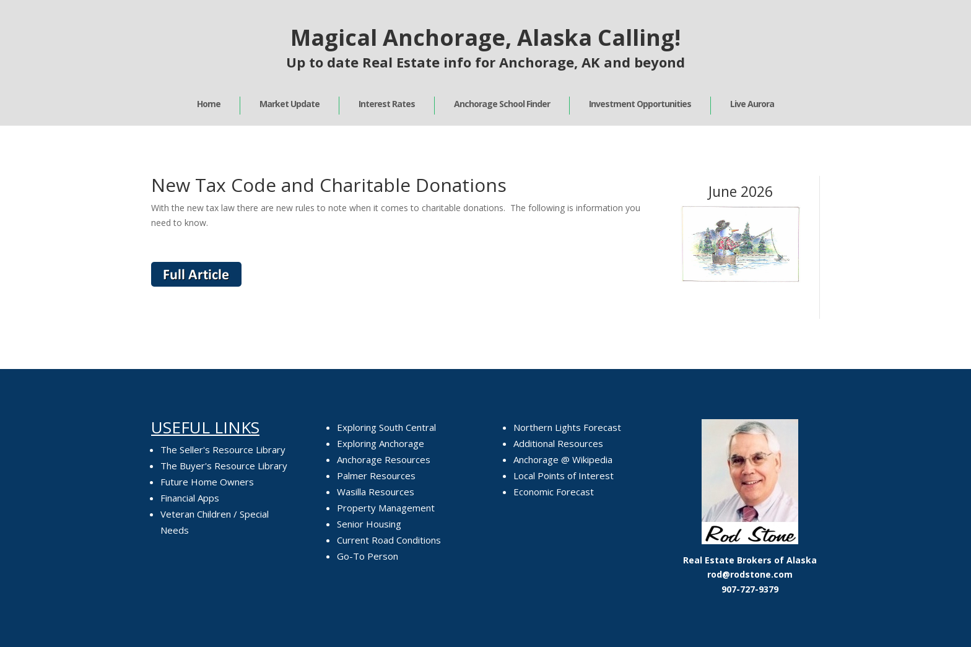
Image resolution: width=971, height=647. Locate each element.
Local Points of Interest (563, 475)
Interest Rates (387, 104)
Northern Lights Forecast (567, 427)
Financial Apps (189, 498)
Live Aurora (752, 104)
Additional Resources (558, 443)
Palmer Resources (376, 475)
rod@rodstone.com (750, 574)
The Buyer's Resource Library (223, 465)
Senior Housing (369, 524)
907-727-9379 (749, 589)
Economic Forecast (553, 491)
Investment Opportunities (640, 104)
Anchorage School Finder (502, 104)
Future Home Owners (207, 481)
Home (208, 104)
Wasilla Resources (375, 491)
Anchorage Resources (383, 459)
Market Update (289, 104)
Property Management (386, 508)
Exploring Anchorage (380, 443)
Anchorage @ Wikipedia (562, 459)
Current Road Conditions (389, 540)
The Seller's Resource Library (222, 449)
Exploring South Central (386, 427)
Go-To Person (367, 556)
